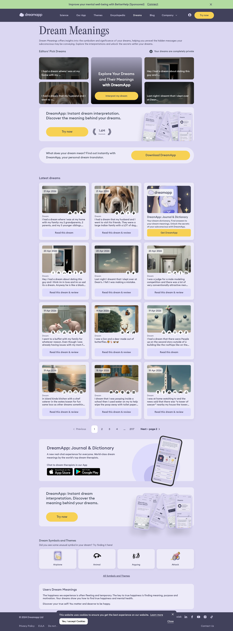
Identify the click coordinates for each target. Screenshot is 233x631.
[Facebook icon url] (192, 617)
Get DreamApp (169, 232)
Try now (204, 15)
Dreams (137, 15)
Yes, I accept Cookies (73, 621)
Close (170, 621)
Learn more (156, 614)
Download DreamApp (161, 155)
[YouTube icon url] (198, 617)
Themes (98, 15)
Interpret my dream (116, 95)
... (124, 429)
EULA (41, 625)
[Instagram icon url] (205, 617)
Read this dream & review (116, 232)
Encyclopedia (117, 15)
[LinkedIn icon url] (186, 617)
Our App (81, 15)
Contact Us (207, 625)
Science (64, 15)
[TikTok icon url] (211, 617)
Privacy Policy (27, 625)
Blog (152, 15)
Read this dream (64, 232)
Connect (152, 4)
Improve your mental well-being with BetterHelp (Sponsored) (106, 4)
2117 (132, 429)
